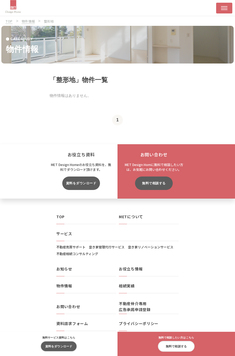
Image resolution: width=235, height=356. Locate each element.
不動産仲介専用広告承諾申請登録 (135, 306)
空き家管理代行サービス (107, 247)
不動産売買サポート (70, 247)
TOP (60, 216)
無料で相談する (153, 183)
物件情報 (64, 285)
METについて (131, 216)
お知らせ (64, 269)
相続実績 (127, 285)
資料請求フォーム (72, 323)
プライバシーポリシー (138, 323)
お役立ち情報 (131, 269)
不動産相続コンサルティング (77, 253)
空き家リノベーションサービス (150, 247)
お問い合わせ (68, 306)
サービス (64, 233)
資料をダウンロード (81, 183)
